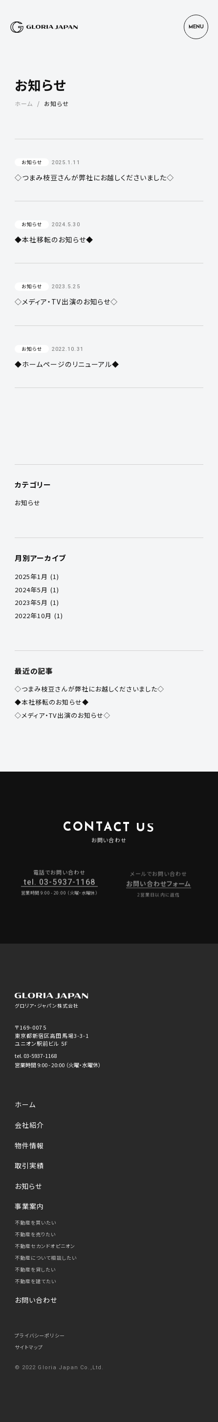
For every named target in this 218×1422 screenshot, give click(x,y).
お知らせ (28, 502)
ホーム (24, 103)
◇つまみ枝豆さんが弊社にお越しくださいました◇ (90, 688)
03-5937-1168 (40, 1055)
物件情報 (29, 1145)
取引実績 (29, 1165)
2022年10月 (33, 615)
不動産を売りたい (35, 1234)
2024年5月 (31, 589)
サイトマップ (29, 1347)
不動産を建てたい (36, 1281)
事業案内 (29, 1206)
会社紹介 (29, 1125)
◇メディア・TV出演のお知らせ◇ (62, 715)
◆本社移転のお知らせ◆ (52, 702)
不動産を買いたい (36, 1222)
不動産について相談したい (46, 1257)
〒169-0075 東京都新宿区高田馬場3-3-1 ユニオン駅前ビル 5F (52, 1035)
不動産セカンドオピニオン (45, 1246)
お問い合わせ (36, 1300)
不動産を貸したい (35, 1269)
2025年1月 (31, 576)
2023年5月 (31, 602)
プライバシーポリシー (40, 1335)
